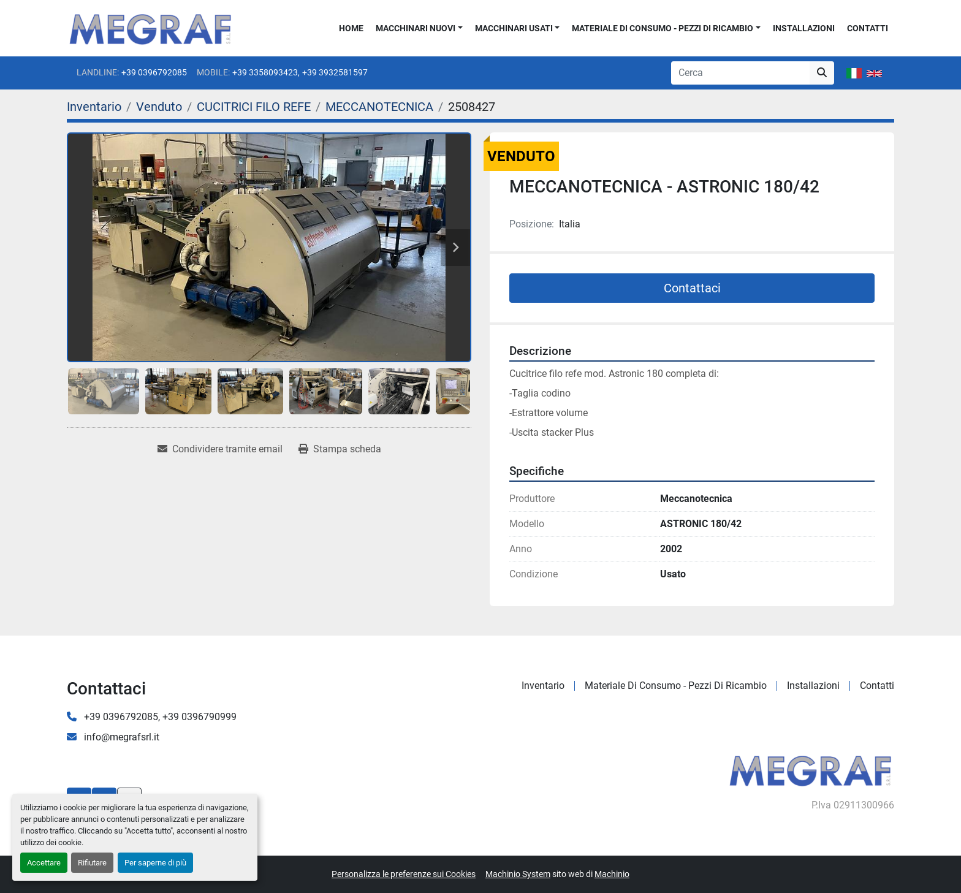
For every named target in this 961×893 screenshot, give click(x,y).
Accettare (44, 862)
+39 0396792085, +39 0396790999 (159, 717)
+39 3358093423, (266, 72)
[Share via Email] (220, 449)
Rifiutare (92, 862)
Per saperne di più (155, 862)
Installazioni (804, 28)
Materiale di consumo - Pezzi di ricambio (662, 28)
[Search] (740, 73)
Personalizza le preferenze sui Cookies (404, 874)
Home (351, 28)
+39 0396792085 (154, 72)
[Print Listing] (340, 449)
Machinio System (517, 874)
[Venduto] (159, 106)
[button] (419, 28)
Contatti (867, 28)
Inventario (543, 685)
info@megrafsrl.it (120, 737)
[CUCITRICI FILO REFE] (254, 106)
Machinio (611, 874)
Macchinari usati (514, 28)
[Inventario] (94, 106)
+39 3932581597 (335, 72)
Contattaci (692, 288)
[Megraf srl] (810, 769)
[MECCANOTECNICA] (379, 106)
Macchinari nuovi (415, 28)
